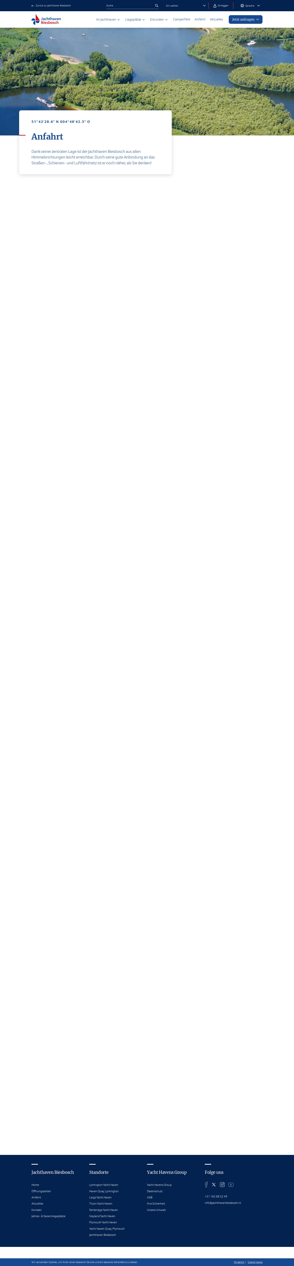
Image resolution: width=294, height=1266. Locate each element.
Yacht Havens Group (160, 1234)
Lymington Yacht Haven (104, 1234)
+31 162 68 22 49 (216, 1246)
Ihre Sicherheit (156, 1253)
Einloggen (221, 5)
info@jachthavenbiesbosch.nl (224, 1252)
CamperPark (176, 19)
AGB (150, 1247)
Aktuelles (213, 19)
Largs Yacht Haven (101, 1247)
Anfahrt (196, 19)
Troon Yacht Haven (101, 1253)
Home (35, 1234)
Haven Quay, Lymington (104, 1240)
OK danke (239, 1262)
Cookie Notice (255, 1262)
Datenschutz (155, 1240)
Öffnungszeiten (42, 1240)
